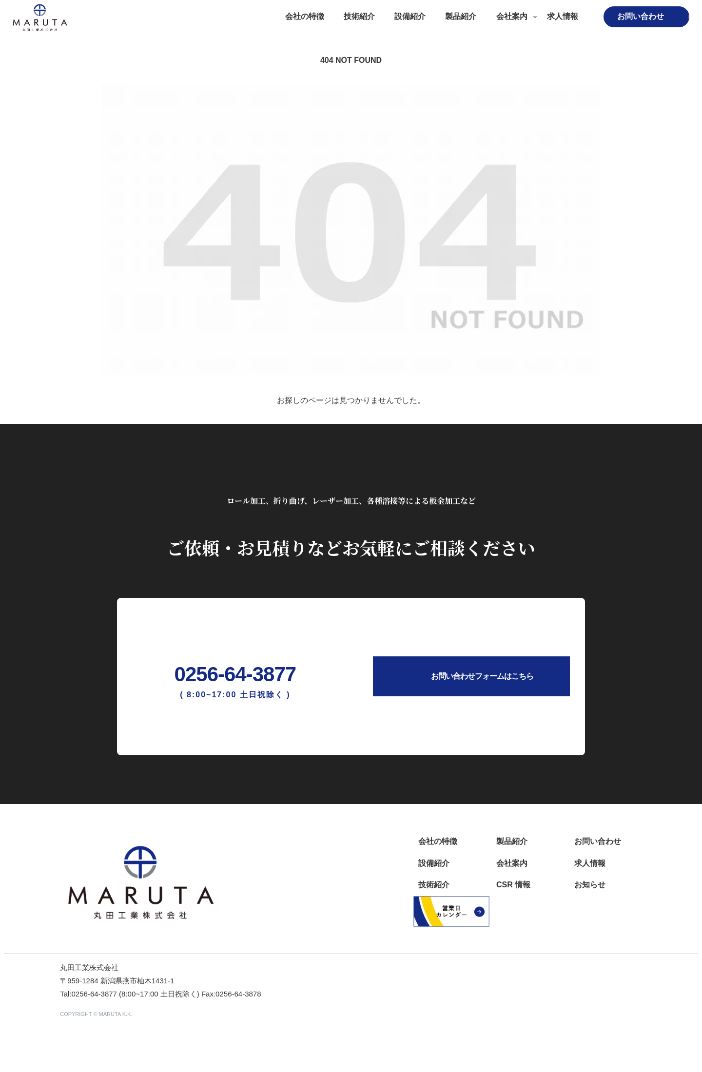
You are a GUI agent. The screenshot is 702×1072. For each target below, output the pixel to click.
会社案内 (511, 863)
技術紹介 (433, 885)
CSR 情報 (513, 885)
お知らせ (589, 885)
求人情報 (589, 863)
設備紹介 (433, 863)
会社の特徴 (437, 841)
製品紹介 (511, 841)
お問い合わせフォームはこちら (482, 676)
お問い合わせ (597, 841)
